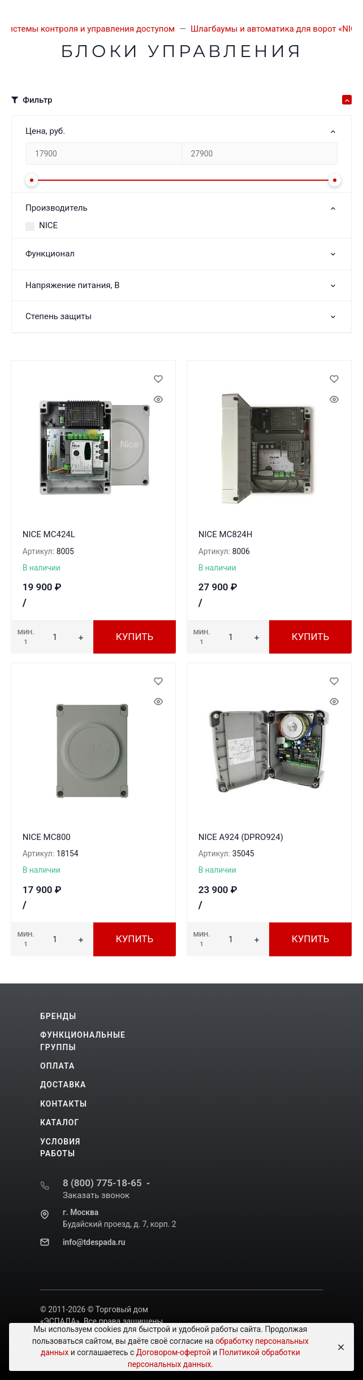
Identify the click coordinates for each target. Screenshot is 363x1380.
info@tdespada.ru (94, 1242)
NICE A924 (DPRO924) (240, 837)
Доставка (63, 1084)
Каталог (59, 1122)
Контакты (63, 1103)
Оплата (57, 1065)
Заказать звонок (96, 1195)
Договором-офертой (173, 1352)
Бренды (58, 1016)
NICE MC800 (47, 837)
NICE (48, 225)
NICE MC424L (49, 534)
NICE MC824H (225, 534)
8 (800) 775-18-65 (102, 1183)
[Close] (338, 1347)
